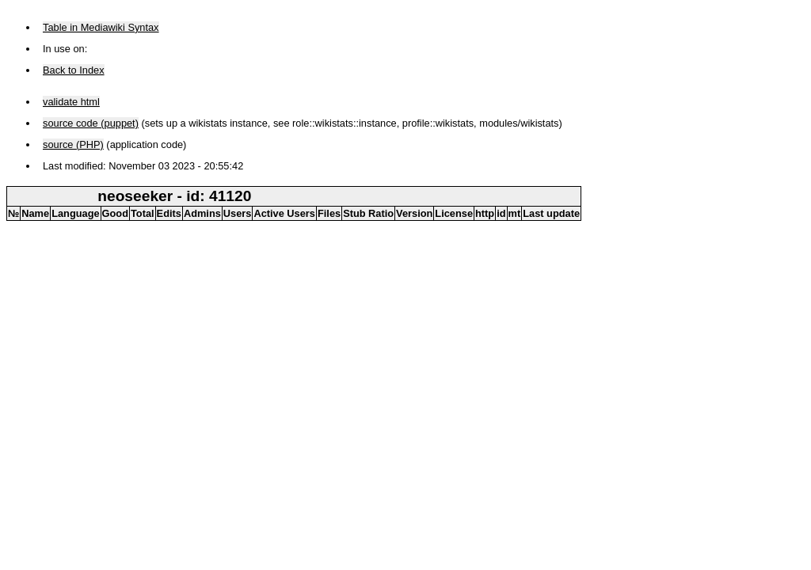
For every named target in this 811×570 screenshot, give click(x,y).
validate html (71, 102)
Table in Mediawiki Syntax (101, 27)
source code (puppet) (91, 123)
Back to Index (74, 70)
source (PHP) (73, 144)
